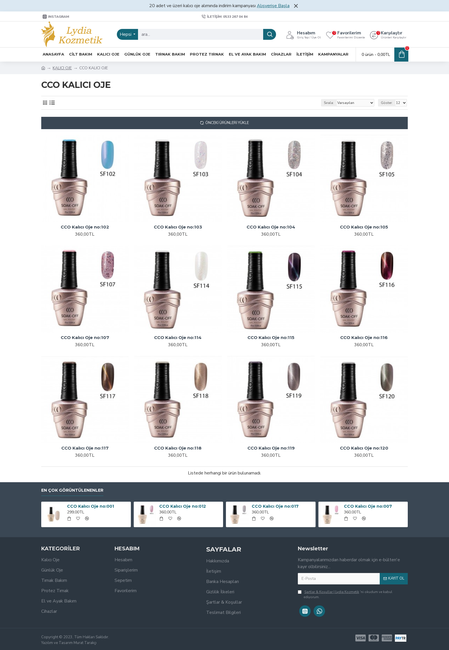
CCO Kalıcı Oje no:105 (364, 227)
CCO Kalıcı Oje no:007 (368, 506)
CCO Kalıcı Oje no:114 (178, 337)
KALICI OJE (62, 68)
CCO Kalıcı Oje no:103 (178, 227)
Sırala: (329, 103)
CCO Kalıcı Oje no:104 (271, 227)
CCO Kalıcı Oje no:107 (85, 337)
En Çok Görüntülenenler (72, 490)
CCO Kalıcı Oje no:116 (364, 337)
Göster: (387, 103)
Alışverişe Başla (273, 6)
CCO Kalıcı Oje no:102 (85, 227)
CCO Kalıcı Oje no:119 (271, 448)
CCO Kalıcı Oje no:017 (275, 506)
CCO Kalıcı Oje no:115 (270, 337)
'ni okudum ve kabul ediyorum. (345, 594)
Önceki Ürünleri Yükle (227, 122)
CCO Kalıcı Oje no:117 (85, 448)
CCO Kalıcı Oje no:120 (364, 448)
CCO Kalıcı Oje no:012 (182, 506)
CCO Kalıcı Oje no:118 (178, 448)
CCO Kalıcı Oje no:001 (90, 506)
